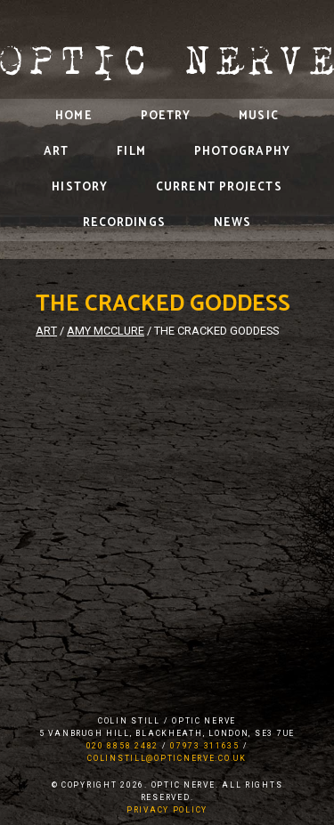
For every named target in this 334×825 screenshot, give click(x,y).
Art (56, 151)
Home (73, 116)
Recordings (124, 223)
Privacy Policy (167, 809)
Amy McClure (105, 330)
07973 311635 (205, 745)
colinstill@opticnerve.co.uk (167, 758)
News (232, 223)
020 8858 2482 (122, 745)
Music (259, 116)
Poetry (166, 116)
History (80, 187)
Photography (242, 151)
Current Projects (219, 187)
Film (131, 151)
